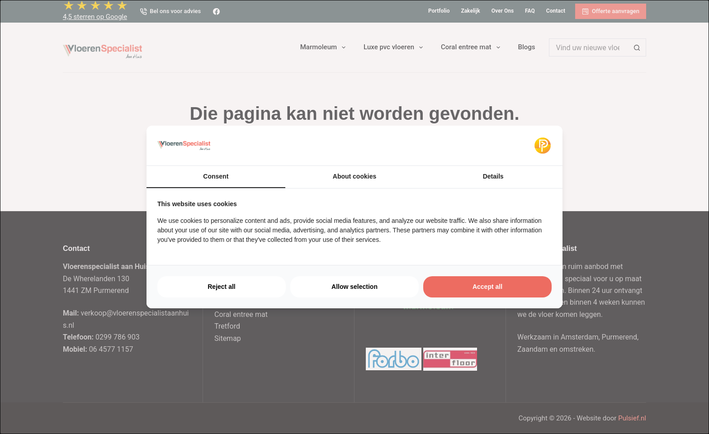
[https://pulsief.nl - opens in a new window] (543, 146)
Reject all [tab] (221, 286)
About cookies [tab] (354, 176)
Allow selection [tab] (354, 286)
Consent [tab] (215, 176)
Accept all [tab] (487, 286)
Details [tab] (493, 176)
